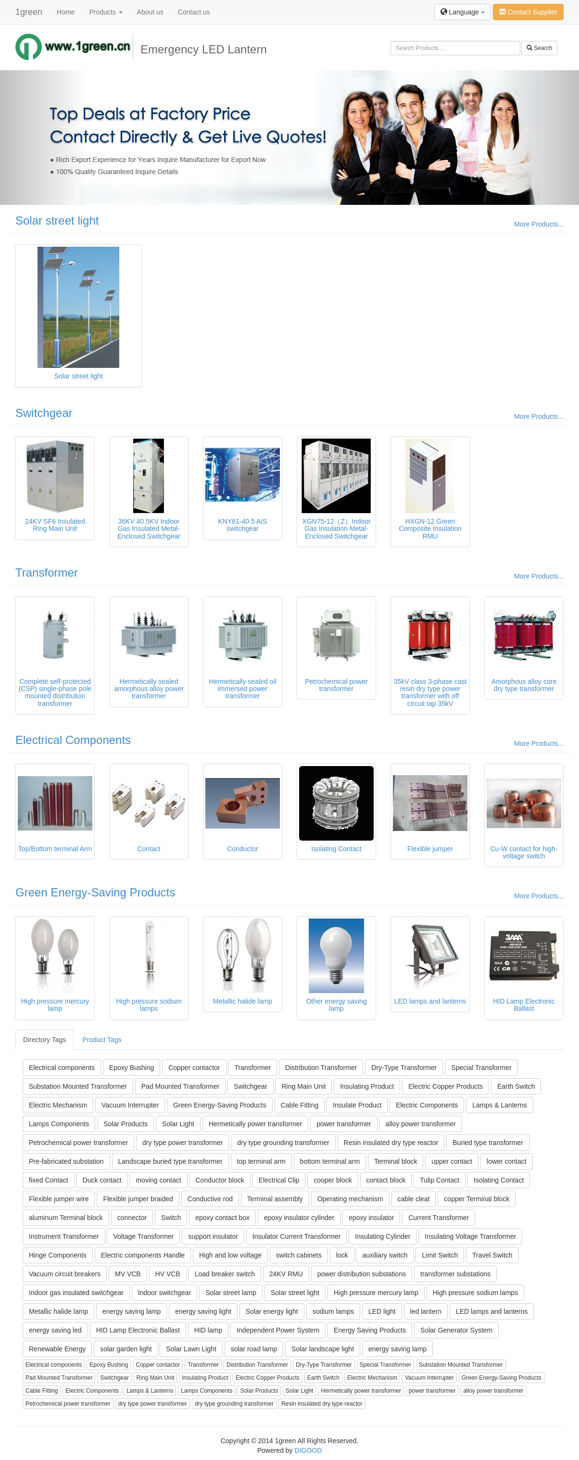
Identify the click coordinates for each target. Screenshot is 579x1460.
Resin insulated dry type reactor (391, 1142)
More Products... (539, 224)
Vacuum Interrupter (130, 1105)
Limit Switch (440, 1255)
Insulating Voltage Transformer (470, 1236)
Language (463, 12)
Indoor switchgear (164, 1292)
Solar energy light (272, 1311)
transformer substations (455, 1274)
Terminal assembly (275, 1199)
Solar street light (57, 220)
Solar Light (178, 1124)
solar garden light (125, 1349)
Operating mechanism (350, 1199)
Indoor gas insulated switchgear (76, 1292)
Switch (171, 1217)
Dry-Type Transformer (404, 1067)
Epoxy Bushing (131, 1067)
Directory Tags (44, 1040)
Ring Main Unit (303, 1086)
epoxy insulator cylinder (299, 1217)
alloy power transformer (421, 1124)
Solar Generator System (456, 1330)
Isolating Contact (499, 1180)
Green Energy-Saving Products (95, 892)
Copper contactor (194, 1067)
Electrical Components (73, 739)
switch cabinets (299, 1255)
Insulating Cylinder (382, 1236)
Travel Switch (492, 1255)
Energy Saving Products (370, 1330)
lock (342, 1255)
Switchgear (44, 412)
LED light (382, 1311)
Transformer (46, 572)
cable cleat (414, 1199)
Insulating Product (367, 1086)
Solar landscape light (322, 1349)
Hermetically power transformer (255, 1124)
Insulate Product (357, 1105)
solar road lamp (254, 1349)
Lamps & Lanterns (499, 1105)
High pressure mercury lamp (376, 1292)
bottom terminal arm (330, 1161)
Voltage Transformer (143, 1236)
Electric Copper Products (445, 1086)
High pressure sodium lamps (475, 1292)
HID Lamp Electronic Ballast (138, 1330)
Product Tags (101, 1040)
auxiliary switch (384, 1255)
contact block (386, 1180)
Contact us (194, 12)
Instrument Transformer (64, 1236)
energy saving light (203, 1311)
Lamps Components (59, 1124)
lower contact (506, 1161)
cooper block (333, 1180)
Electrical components (62, 1067)
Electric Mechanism (58, 1105)
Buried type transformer (488, 1142)
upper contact (451, 1161)
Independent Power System (278, 1330)
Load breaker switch (225, 1274)
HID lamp (208, 1330)
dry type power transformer (182, 1142)
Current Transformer (438, 1217)
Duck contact (102, 1180)
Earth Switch (516, 1086)
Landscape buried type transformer (170, 1161)
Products (105, 12)
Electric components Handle (143, 1255)
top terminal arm (261, 1161)
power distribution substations (361, 1274)
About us (150, 12)
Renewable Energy (57, 1349)
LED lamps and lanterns (492, 1311)
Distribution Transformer (321, 1067)
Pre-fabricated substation (66, 1161)
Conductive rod (210, 1199)
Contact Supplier (528, 12)
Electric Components (427, 1105)
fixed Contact (48, 1180)
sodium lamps (333, 1311)
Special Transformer (481, 1067)
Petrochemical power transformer (78, 1142)
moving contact (158, 1180)
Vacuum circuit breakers (65, 1274)
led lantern (425, 1311)
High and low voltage (230, 1255)
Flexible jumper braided (138, 1199)
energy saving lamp (131, 1311)
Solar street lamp (230, 1292)
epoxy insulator (371, 1217)
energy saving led (55, 1330)
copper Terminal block (476, 1199)
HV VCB (167, 1274)
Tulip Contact (439, 1180)
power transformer (343, 1124)
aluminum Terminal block (66, 1217)
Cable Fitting (300, 1105)
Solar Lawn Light (191, 1349)
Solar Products (125, 1124)
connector (132, 1217)
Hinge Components (58, 1255)
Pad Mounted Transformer (180, 1086)
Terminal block (395, 1161)
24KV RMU (286, 1274)
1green (28, 12)
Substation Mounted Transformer (78, 1086)
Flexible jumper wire (58, 1199)
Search (539, 48)
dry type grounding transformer (283, 1142)
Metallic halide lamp (58, 1311)
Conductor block (220, 1180)
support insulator (213, 1236)
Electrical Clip (279, 1180)
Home (66, 12)
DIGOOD (308, 1450)
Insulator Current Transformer (296, 1236)
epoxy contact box (222, 1217)
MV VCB (128, 1274)
